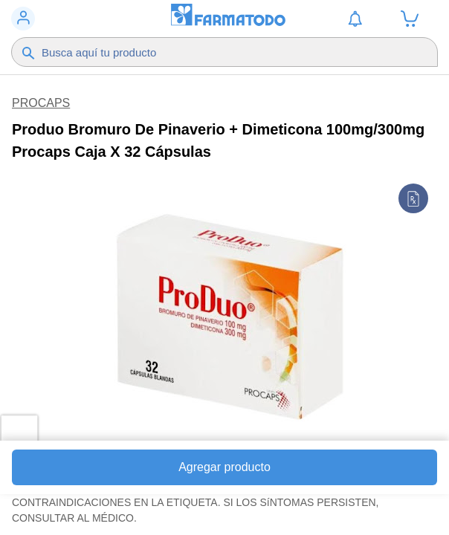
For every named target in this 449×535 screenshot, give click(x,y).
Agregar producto (224, 467)
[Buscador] (218, 52)
